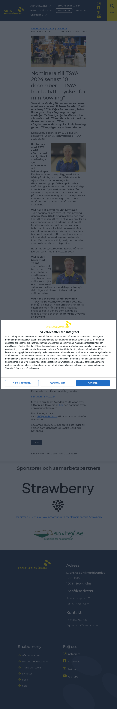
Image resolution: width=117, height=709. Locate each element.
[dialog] (58, 354)
